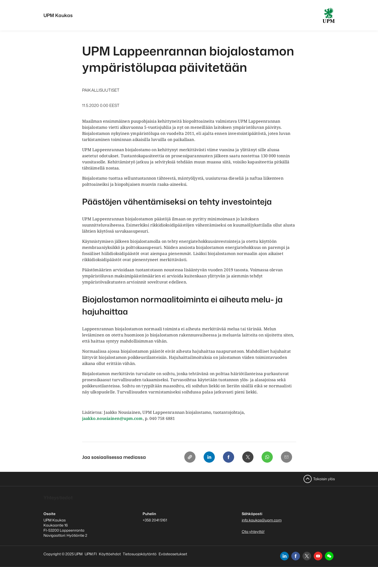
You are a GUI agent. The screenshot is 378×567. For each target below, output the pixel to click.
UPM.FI (91, 554)
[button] (329, 556)
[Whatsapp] (267, 457)
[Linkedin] (209, 457)
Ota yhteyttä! (253, 531)
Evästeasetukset (173, 554)
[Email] (286, 457)
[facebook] (295, 556)
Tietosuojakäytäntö (140, 554)
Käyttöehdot (110, 554)
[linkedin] (284, 556)
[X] (247, 457)
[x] (307, 556)
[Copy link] (189, 457)
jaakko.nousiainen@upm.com (112, 418)
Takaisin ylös (324, 478)
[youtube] (318, 556)
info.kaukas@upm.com (262, 520)
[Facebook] (228, 457)
